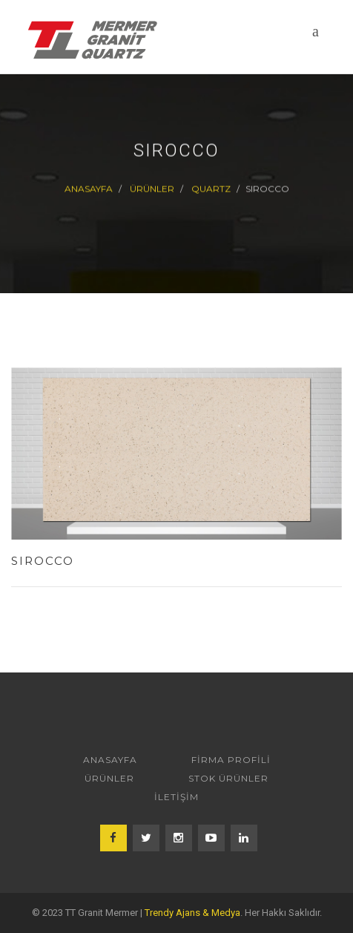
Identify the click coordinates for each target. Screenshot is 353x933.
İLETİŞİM (176, 796)
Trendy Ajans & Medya (192, 912)
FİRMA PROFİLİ (231, 759)
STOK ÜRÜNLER (228, 778)
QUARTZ (211, 188)
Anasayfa (89, 188)
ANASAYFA (110, 759)
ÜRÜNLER (152, 188)
